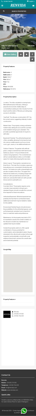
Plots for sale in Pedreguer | (20, 402)
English (31, 1)
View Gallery (10, 54)
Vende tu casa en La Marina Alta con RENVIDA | (15, 400)
